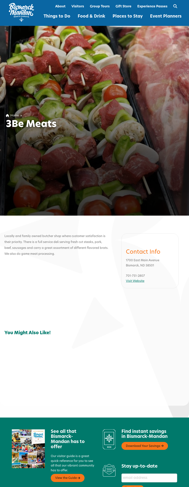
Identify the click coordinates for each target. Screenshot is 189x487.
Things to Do (57, 16)
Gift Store (123, 6)
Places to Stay (128, 16)
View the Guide (67, 462)
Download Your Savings (145, 430)
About (60, 6)
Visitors (77, 6)
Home (12, 115)
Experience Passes (152, 6)
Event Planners (166, 16)
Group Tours (100, 6)
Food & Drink (91, 16)
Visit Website (135, 265)
